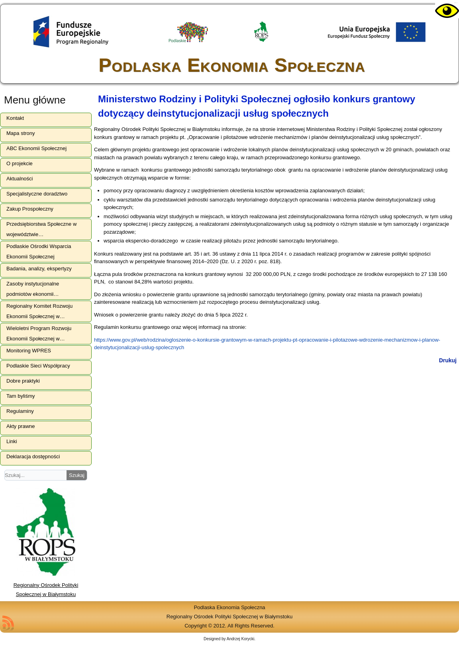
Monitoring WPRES (28, 351)
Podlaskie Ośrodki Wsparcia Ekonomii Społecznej (38, 251)
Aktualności (19, 179)
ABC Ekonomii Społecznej (36, 148)
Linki (11, 441)
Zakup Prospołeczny (29, 209)
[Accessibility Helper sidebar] (444, 11)
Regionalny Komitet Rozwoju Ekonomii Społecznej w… (39, 311)
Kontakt (15, 118)
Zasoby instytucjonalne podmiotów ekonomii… (32, 289)
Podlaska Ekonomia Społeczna (231, 65)
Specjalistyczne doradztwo (36, 194)
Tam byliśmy (20, 396)
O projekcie (19, 163)
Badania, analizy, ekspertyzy (39, 269)
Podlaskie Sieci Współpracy (38, 366)
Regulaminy (20, 411)
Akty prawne (20, 426)
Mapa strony (20, 133)
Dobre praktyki (23, 381)
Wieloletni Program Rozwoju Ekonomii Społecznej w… (38, 333)
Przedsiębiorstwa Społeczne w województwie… (41, 229)
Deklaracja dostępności (33, 456)
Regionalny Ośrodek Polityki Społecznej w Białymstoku (46, 585)
